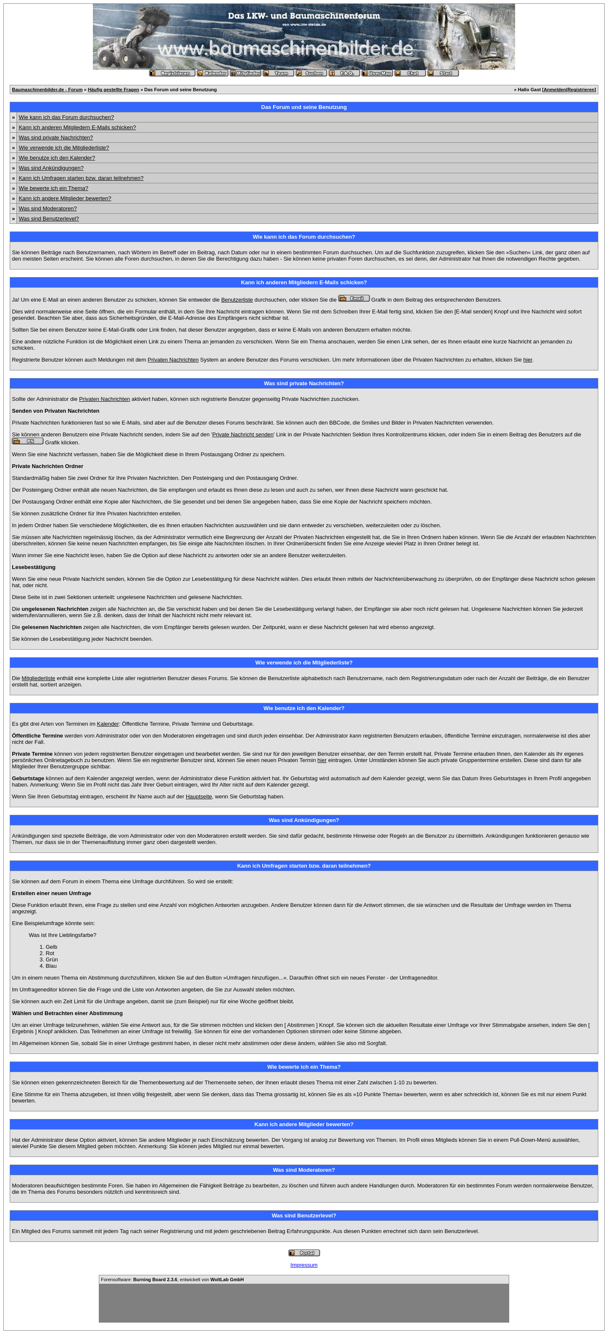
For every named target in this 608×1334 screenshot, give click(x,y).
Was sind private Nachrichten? (56, 137)
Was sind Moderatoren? (48, 208)
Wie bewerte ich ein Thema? (53, 188)
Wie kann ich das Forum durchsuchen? (66, 117)
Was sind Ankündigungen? (51, 168)
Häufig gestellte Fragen (113, 89)
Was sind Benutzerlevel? (49, 218)
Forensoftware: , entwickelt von (172, 1279)
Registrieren (580, 89)
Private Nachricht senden (243, 434)
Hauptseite (199, 796)
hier (527, 360)
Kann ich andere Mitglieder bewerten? (65, 198)
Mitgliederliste (38, 678)
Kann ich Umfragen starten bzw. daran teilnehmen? (81, 178)
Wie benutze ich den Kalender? (57, 158)
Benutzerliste (237, 300)
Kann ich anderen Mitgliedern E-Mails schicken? (77, 127)
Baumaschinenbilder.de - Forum (47, 89)
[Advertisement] (304, 1303)
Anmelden (555, 89)
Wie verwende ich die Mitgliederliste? (64, 147)
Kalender (108, 724)
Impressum (304, 1265)
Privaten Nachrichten (173, 360)
